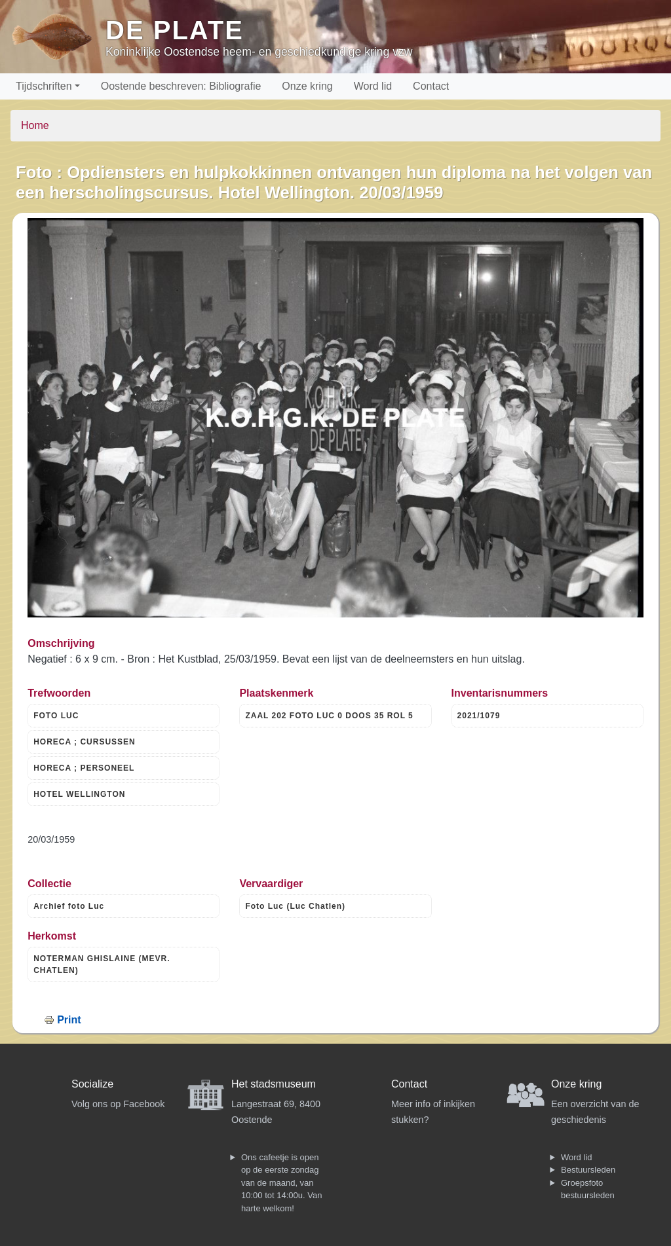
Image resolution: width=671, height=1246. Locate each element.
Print (69, 1019)
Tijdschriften (44, 86)
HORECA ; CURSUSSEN (84, 741)
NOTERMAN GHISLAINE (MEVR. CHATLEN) (101, 964)
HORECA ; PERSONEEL (83, 768)
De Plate (174, 30)
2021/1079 (479, 715)
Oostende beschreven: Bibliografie (181, 86)
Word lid (373, 86)
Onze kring (307, 86)
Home (35, 125)
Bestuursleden (588, 1170)
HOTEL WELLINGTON (79, 794)
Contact (431, 86)
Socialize (92, 1084)
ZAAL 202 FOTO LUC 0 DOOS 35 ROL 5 (329, 715)
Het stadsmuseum (273, 1084)
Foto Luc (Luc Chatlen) (295, 906)
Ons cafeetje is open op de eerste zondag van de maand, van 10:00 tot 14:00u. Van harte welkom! (281, 1182)
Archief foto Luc (68, 906)
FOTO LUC (56, 715)
